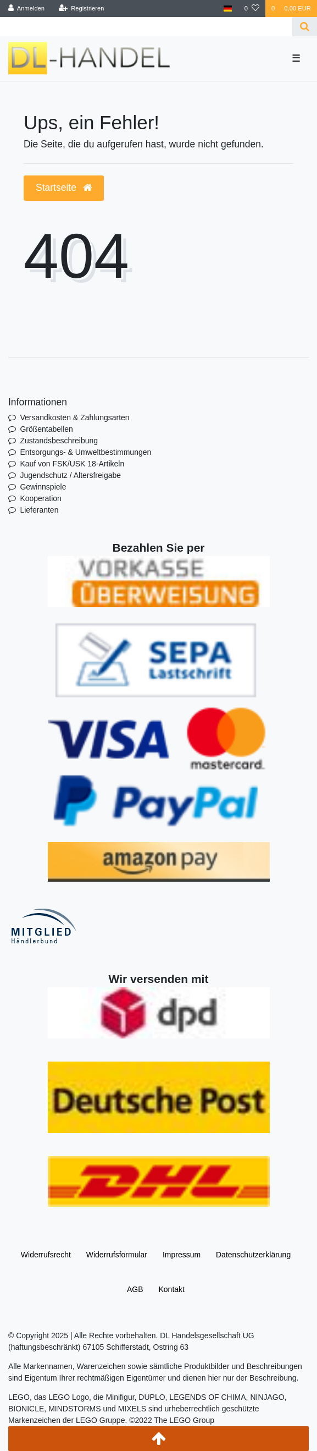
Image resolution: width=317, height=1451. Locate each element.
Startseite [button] (64, 187)
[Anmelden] (26, 8)
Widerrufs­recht (46, 1254)
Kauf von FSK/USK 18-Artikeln (72, 463)
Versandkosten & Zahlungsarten (74, 417)
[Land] (228, 8)
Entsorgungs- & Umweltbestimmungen (85, 452)
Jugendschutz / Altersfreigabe (70, 475)
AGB (135, 1289)
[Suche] (304, 26)
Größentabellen (46, 429)
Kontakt (171, 1289)
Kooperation (41, 498)
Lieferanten (39, 509)
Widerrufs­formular (116, 1254)
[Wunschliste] (251, 8)
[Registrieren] (81, 8)
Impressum (182, 1254)
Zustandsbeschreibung (59, 440)
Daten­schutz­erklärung (253, 1254)
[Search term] (146, 26)
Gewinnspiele (43, 486)
